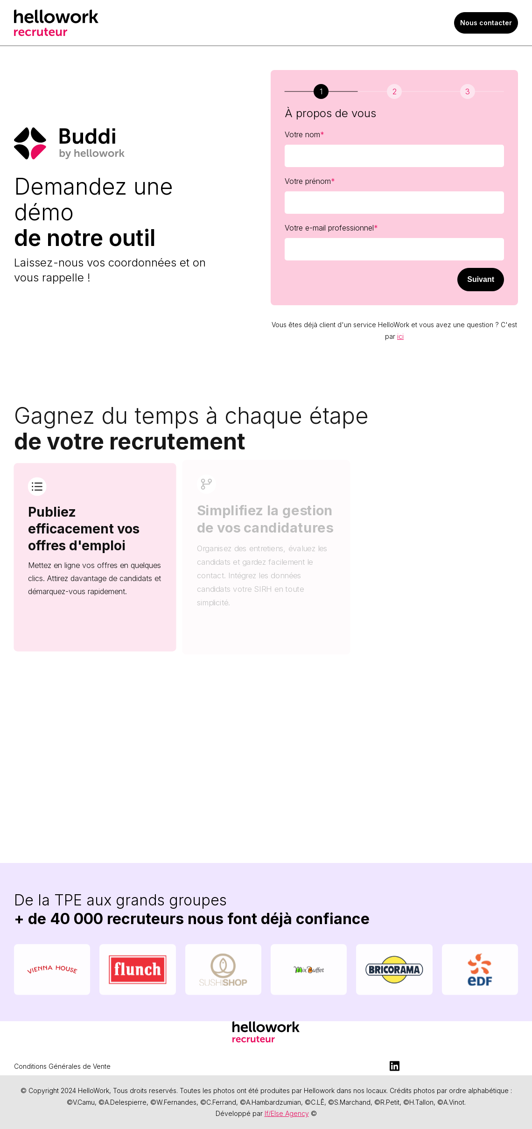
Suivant (480, 279)
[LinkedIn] (394, 1066)
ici (400, 336)
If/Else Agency (287, 1113)
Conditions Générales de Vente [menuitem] (62, 1066)
